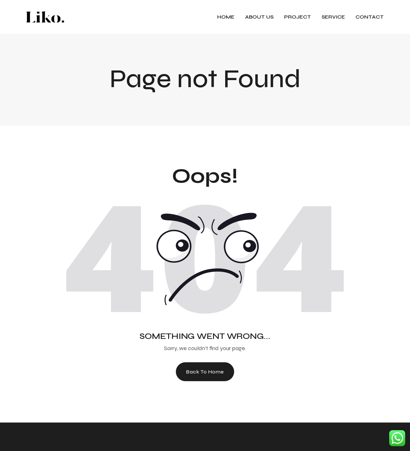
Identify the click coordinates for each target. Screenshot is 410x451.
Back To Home (205, 372)
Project (297, 17)
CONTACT (370, 17)
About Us (259, 17)
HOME (225, 17)
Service (333, 17)
